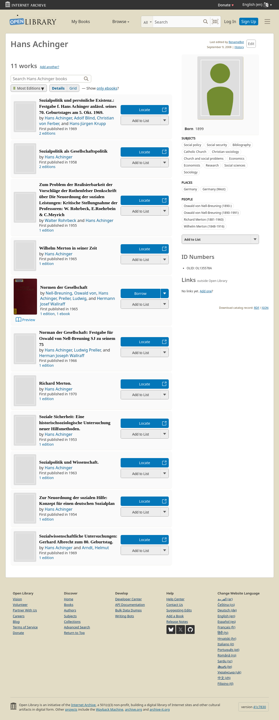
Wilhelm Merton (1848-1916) (204, 226)
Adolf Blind (84, 118)
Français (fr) (226, 627)
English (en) (226, 616)
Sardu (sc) (225, 661)
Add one (206, 291)
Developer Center (128, 599)
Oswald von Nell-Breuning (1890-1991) (211, 213)
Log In (230, 21)
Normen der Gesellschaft (63, 287)
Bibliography (242, 145)
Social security (217, 145)
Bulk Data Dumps (128, 610)
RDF (256, 308)
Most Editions (27, 88)
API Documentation (130, 604)
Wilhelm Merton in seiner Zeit (68, 248)
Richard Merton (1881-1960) (204, 219)
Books (68, 604)
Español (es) (227, 621)
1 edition (46, 230)
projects (71, 709)
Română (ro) (227, 655)
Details (58, 88)
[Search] (177, 22)
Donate (226, 5)
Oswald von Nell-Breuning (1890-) (208, 206)
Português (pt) (228, 649)
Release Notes (177, 621)
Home (68, 599)
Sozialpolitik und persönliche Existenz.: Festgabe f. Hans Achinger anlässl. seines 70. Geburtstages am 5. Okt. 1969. (78, 106)
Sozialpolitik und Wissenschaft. (69, 462)
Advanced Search (77, 627)
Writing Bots (124, 616)
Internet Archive (83, 705)
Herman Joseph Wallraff (61, 355)
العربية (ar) (225, 599)
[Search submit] (205, 21)
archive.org (133, 709)
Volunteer (20, 604)
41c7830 (259, 707)
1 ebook (63, 313)
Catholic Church (195, 152)
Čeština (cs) (226, 604)
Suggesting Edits (179, 610)
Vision (17, 599)
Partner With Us (25, 610)
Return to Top (74, 632)
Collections (72, 621)
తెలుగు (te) (225, 666)
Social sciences (234, 165)
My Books (80, 21)
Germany (190, 189)
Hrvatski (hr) (227, 638)
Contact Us (174, 604)
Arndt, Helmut (95, 547)
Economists (192, 165)
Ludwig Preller (87, 350)
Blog (16, 621)
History (239, 47)
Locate (144, 109)
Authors (70, 610)
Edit (251, 43)
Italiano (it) (226, 644)
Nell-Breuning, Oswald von (71, 293)
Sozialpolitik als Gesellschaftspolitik (73, 151)
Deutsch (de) (227, 610)
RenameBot (236, 42)
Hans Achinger (58, 118)
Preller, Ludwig (72, 298)
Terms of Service (25, 627)
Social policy (192, 145)
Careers (19, 616)
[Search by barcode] (215, 21)
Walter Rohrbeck (60, 220)
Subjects (70, 616)
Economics (236, 158)
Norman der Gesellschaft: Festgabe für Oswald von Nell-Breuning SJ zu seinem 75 (77, 338)
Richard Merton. (55, 383)
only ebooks (107, 88)
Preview (28, 319)
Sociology (191, 172)
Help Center (175, 599)
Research (212, 165)
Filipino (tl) (225, 683)
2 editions (47, 133)
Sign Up (248, 21)
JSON (265, 308)
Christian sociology (225, 152)
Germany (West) (213, 189)
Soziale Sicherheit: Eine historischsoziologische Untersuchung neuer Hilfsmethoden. (74, 422)
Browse (115, 21)
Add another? (49, 67)
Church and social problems (204, 158)
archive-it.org (160, 709)
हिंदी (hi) (223, 632)
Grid (73, 88)
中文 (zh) (224, 677)
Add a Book (175, 616)
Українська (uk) (229, 672)
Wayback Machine (109, 709)
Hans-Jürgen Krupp (88, 123)
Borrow (140, 293)
